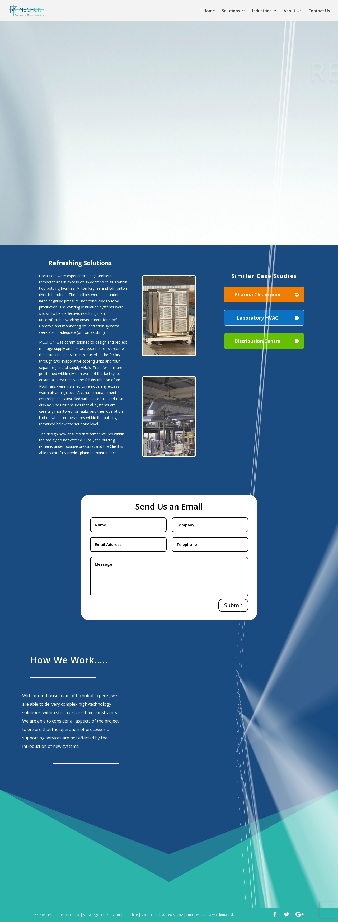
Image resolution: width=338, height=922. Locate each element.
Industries (261, 11)
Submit (233, 605)
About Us (293, 11)
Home (209, 11)
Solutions (231, 11)
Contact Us (319, 11)
